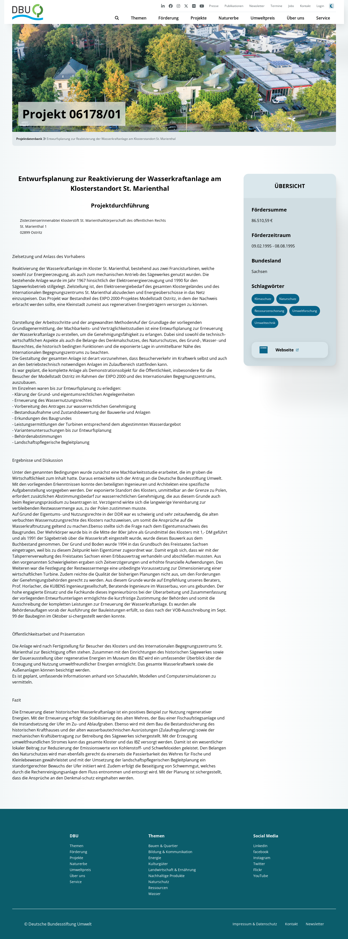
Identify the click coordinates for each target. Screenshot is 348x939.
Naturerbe (229, 18)
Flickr (257, 869)
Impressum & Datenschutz (255, 924)
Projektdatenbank (29, 139)
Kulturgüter (158, 863)
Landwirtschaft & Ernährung (172, 869)
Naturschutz (158, 881)
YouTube (260, 875)
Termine (276, 6)
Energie (154, 857)
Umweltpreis (263, 18)
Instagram (261, 857)
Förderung (168, 18)
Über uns (295, 18)
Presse (214, 6)
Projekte (199, 18)
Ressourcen (158, 887)
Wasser (154, 893)
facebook (260, 851)
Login (320, 6)
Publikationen (234, 6)
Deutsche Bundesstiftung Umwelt (60, 924)
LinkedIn (260, 845)
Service (323, 18)
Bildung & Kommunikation (170, 851)
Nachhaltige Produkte (166, 875)
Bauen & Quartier (163, 845)
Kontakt (305, 6)
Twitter (259, 863)
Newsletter (257, 6)
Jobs (291, 6)
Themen (138, 18)
